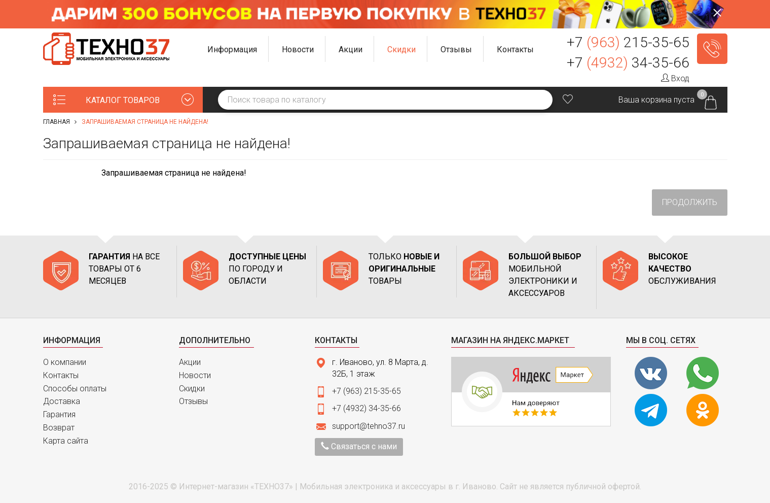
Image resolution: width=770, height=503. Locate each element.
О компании (64, 362)
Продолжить (689, 202)
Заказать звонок (712, 48)
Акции (190, 362)
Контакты (61, 375)
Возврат (59, 427)
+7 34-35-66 (628, 62)
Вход (675, 78)
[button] (232, 49)
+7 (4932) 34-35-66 (366, 408)
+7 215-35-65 (628, 42)
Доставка (61, 401)
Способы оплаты (74, 388)
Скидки (192, 388)
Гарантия (59, 414)
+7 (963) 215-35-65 (366, 391)
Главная (56, 121)
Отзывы (193, 401)
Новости (195, 375)
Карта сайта (65, 441)
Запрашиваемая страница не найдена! (145, 121)
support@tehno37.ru (368, 426)
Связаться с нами (359, 446)
